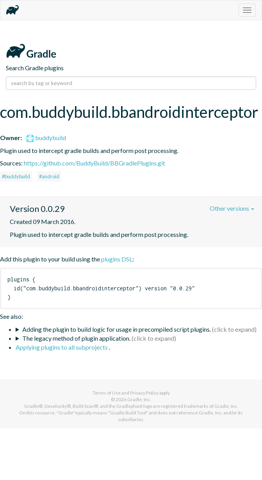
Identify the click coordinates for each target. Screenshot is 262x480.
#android (49, 176)
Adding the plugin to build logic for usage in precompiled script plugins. (116, 329)
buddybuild (46, 137)
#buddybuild (16, 176)
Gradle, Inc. (139, 399)
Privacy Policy (144, 393)
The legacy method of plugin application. (76, 338)
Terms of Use (107, 393)
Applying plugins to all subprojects (62, 347)
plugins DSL (116, 259)
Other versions (232, 208)
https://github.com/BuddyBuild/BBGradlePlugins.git (94, 163)
